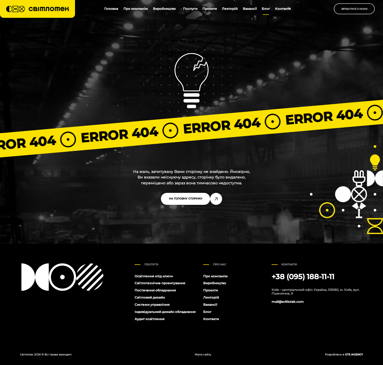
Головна (111, 9)
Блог (266, 9)
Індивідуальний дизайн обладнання (165, 312)
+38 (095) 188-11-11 (303, 277)
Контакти (283, 9)
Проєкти (209, 9)
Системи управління (152, 305)
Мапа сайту (203, 354)
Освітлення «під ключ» (154, 276)
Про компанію (135, 9)
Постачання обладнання (155, 290)
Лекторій (230, 9)
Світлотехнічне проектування (160, 283)
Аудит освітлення (149, 319)
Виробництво (164, 9)
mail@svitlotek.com (288, 302)
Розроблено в (344, 354)
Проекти (210, 290)
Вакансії (250, 9)
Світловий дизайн (150, 297)
